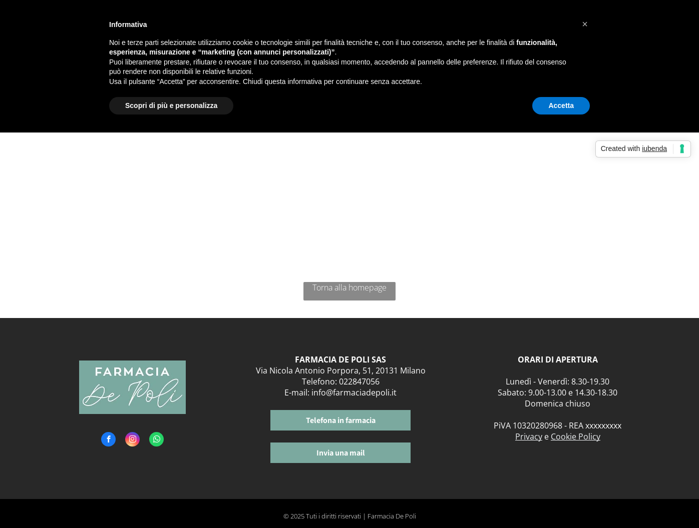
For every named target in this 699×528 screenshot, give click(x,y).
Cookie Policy (575, 436)
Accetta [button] (561, 106)
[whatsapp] (156, 440)
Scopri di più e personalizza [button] (171, 106)
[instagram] (132, 440)
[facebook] (108, 440)
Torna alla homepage (349, 287)
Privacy (528, 436)
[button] (585, 24)
